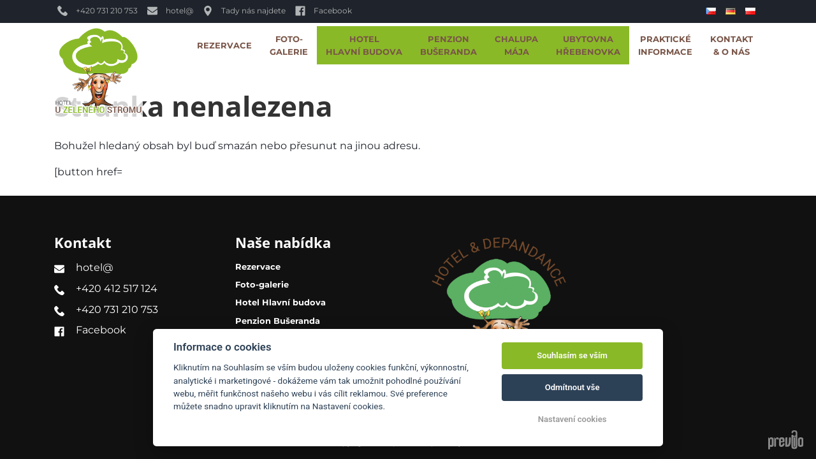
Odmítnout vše (572, 387)
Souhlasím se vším (572, 355)
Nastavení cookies (572, 419)
